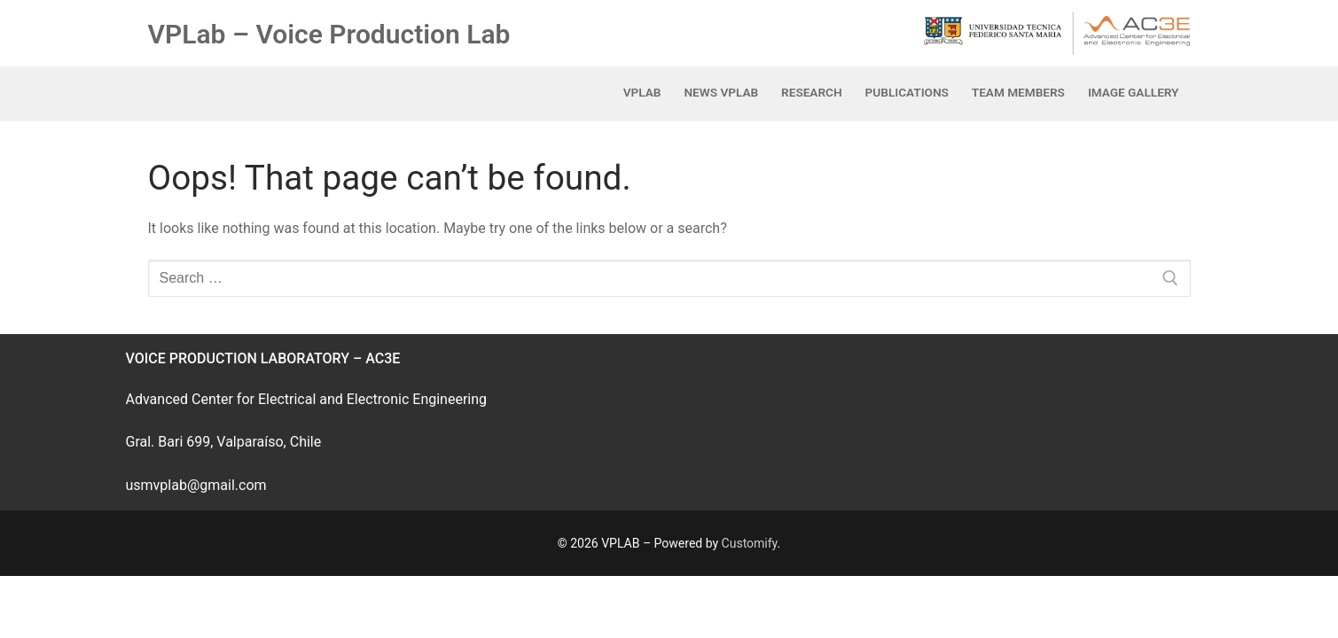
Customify (750, 543)
